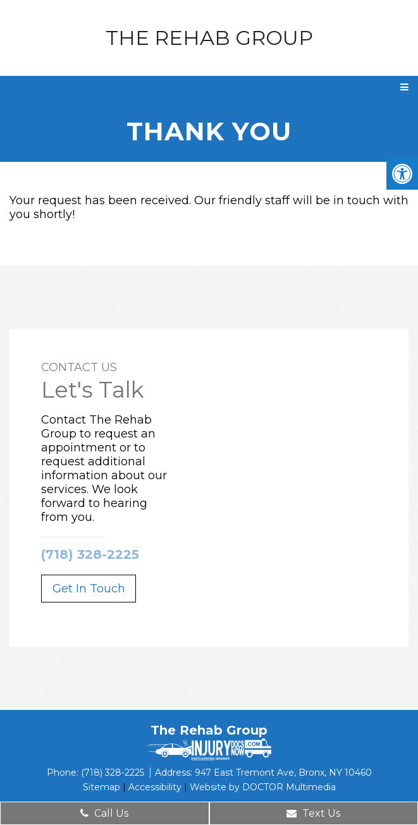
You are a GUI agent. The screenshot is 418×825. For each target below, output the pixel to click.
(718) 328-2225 (90, 554)
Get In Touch (88, 589)
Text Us (313, 813)
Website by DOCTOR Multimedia (263, 787)
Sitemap (101, 787)
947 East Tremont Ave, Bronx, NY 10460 (283, 772)
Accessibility (154, 787)
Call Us (104, 813)
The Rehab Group (209, 38)
